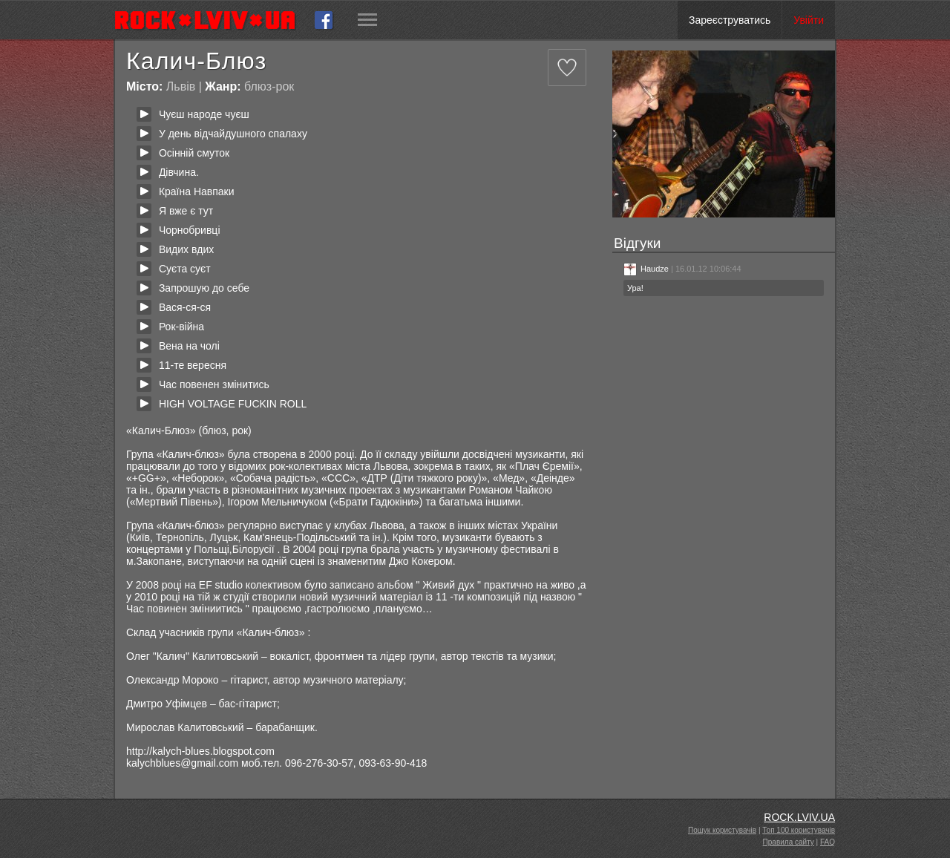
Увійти (808, 20)
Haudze (646, 268)
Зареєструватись (729, 20)
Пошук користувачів (722, 830)
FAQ (827, 842)
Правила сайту (788, 842)
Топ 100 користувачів (798, 830)
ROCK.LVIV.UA (799, 817)
